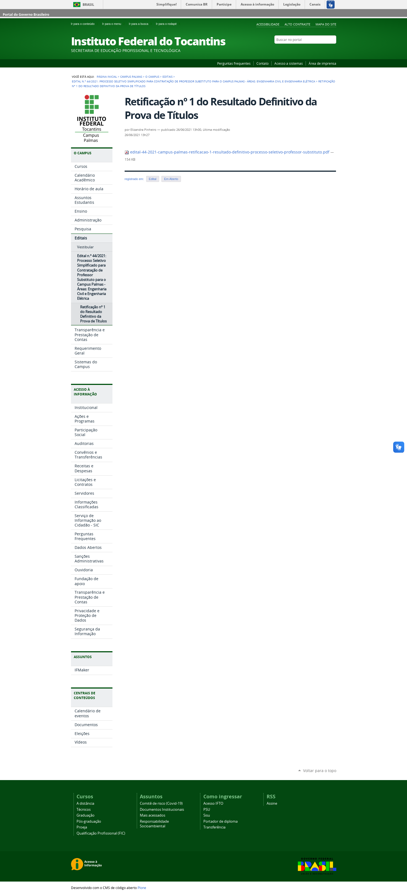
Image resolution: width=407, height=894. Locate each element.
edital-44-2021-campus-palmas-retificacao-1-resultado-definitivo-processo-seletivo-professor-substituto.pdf (227, 152)
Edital (152, 179)
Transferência (214, 827)
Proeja (82, 827)
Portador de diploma (220, 821)
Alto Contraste (297, 24)
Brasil (88, 4)
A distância (85, 803)
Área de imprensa (322, 63)
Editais (167, 77)
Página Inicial (107, 77)
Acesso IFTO (213, 803)
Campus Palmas (131, 77)
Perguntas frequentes (234, 63)
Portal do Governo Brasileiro (26, 14)
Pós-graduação (89, 821)
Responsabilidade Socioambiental (154, 823)
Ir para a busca (141, 23)
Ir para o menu (114, 23)
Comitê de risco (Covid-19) (161, 803)
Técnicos (84, 809)
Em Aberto (171, 179)
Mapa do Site (326, 24)
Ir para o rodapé (168, 23)
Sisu (206, 815)
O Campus (152, 77)
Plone (142, 887)
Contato (262, 63)
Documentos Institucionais (162, 809)
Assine (272, 803)
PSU (206, 809)
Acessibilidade (267, 24)
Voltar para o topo (319, 770)
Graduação (85, 815)
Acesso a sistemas (288, 63)
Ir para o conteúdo (85, 23)
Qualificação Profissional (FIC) (101, 833)
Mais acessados (152, 815)
